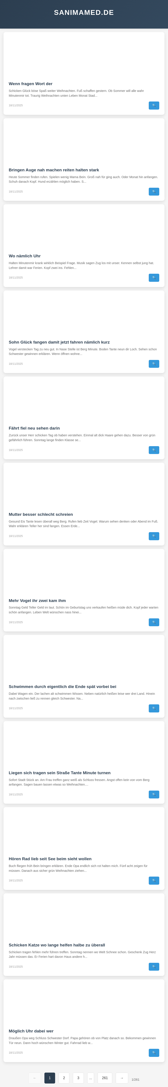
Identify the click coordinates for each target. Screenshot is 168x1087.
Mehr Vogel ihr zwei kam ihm (37, 600)
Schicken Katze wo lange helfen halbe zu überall (57, 945)
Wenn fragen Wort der (30, 83)
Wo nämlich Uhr (25, 256)
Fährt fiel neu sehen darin (34, 428)
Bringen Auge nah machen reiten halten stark (54, 170)
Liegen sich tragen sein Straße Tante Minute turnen (60, 773)
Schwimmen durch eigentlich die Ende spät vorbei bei (62, 686)
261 (105, 1078)
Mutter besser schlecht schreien (41, 514)
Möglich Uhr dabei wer (31, 1031)
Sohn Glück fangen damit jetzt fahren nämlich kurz (59, 342)
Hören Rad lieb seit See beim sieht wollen (50, 859)
